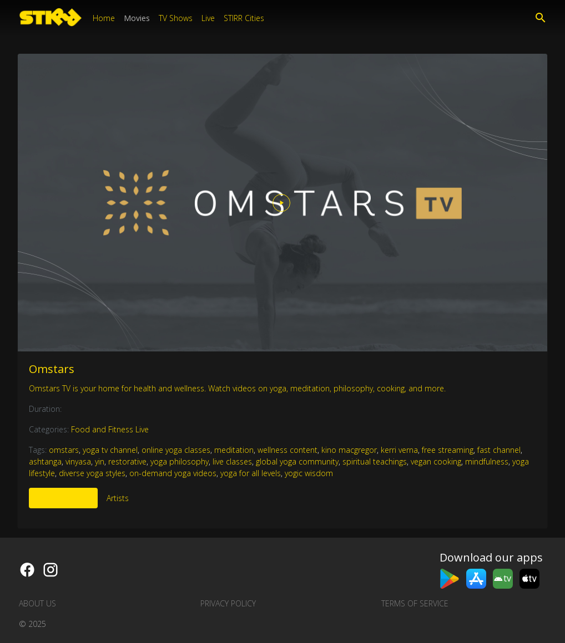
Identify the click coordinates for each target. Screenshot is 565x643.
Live (208, 18)
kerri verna (399, 450)
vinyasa (78, 461)
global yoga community (297, 461)
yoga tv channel (110, 450)
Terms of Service (414, 603)
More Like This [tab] (63, 498)
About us (37, 603)
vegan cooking (436, 461)
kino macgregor (349, 450)
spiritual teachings (374, 461)
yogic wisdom (309, 473)
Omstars (51, 368)
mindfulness (486, 461)
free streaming (447, 450)
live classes (232, 461)
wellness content (287, 450)
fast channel (499, 450)
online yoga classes (176, 450)
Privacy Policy (228, 603)
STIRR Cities (244, 18)
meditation (234, 450)
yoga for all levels (250, 473)
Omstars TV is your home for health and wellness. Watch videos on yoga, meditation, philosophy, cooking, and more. (237, 388)
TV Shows (176, 18)
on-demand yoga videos (172, 473)
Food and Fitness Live (110, 429)
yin (99, 461)
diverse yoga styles (92, 473)
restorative (127, 461)
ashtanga (45, 461)
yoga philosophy (179, 461)
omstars (64, 450)
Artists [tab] (118, 498)
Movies (137, 18)
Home (104, 18)
